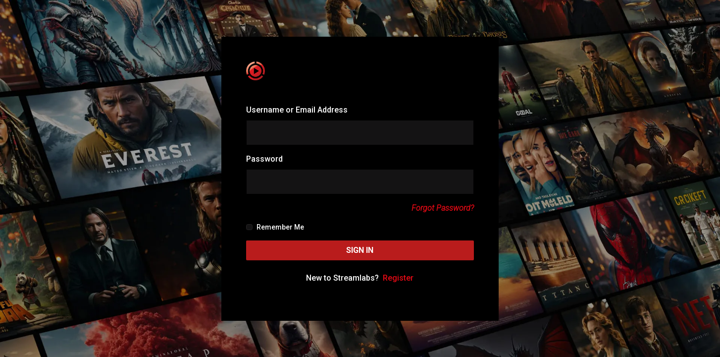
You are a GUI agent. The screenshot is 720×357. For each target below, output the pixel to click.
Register (398, 278)
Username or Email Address (297, 110)
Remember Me (275, 227)
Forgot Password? (442, 208)
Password (264, 159)
